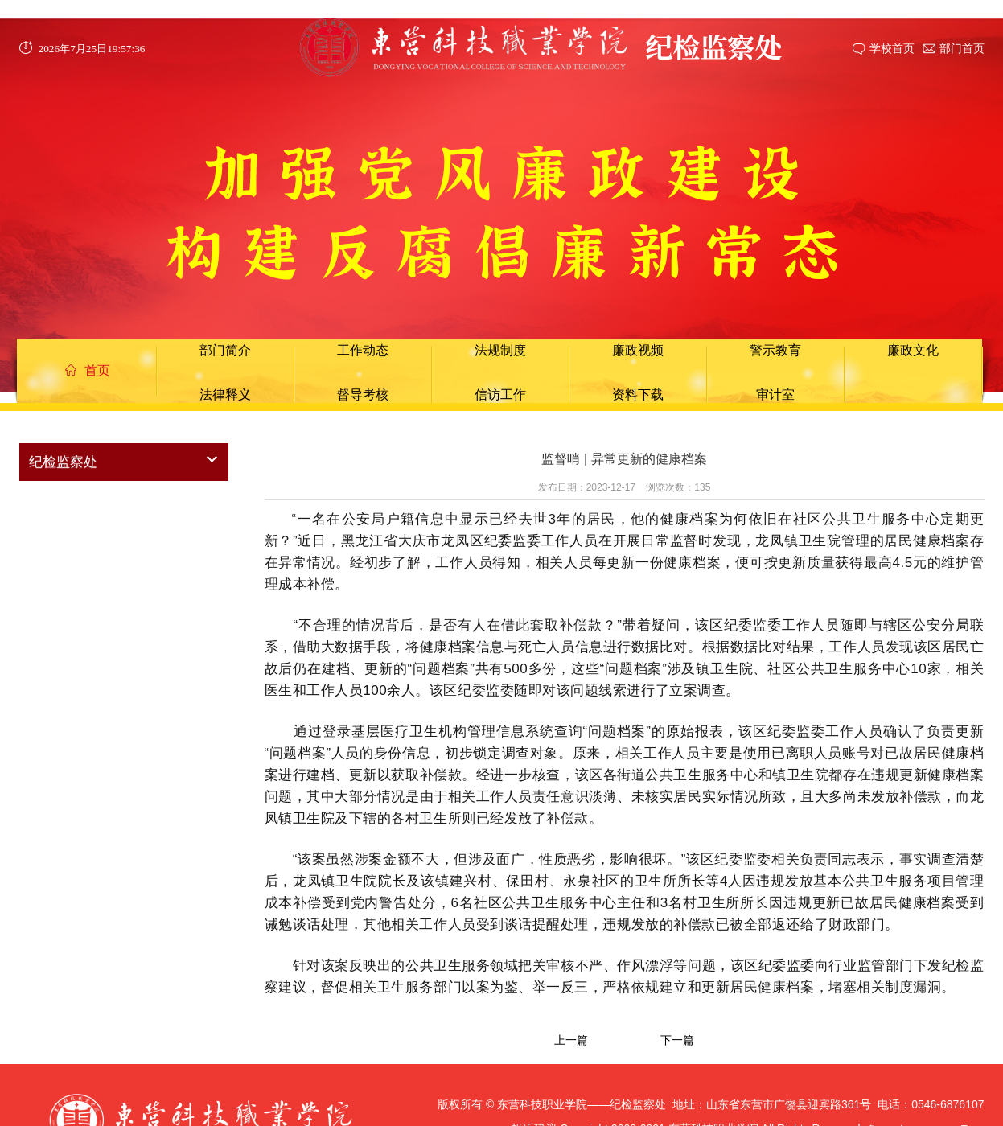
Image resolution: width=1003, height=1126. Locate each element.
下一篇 (677, 1040)
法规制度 (500, 350)
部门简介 (225, 350)
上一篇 (571, 1040)
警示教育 (775, 350)
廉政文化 (913, 350)
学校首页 (892, 48)
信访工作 (500, 394)
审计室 (775, 394)
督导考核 (362, 394)
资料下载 (638, 394)
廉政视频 (638, 350)
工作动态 (362, 350)
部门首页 (962, 48)
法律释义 (225, 394)
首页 (87, 370)
